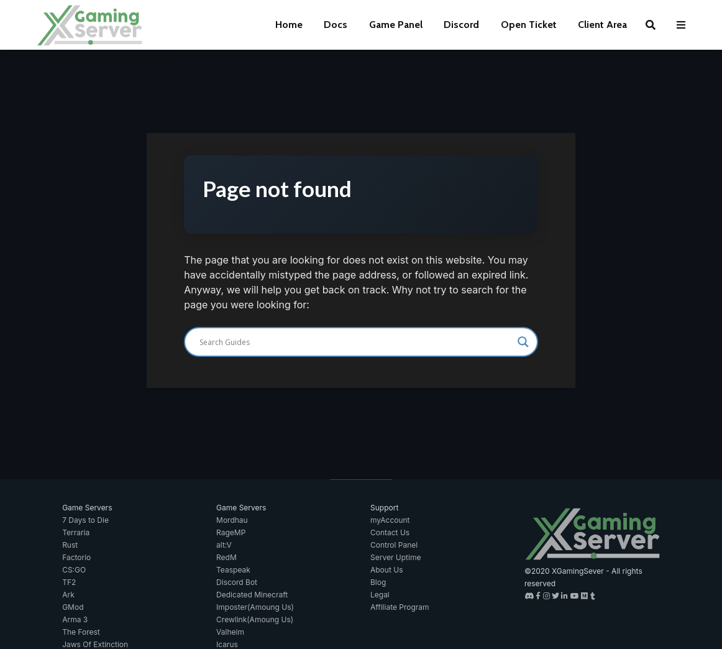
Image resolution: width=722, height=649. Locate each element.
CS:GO (74, 569)
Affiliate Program (399, 607)
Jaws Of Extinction (95, 644)
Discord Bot (236, 582)
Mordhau (232, 520)
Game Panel (396, 24)
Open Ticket (529, 24)
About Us (386, 569)
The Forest (81, 632)
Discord (461, 24)
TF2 (69, 582)
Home (289, 24)
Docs (335, 24)
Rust (70, 545)
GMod (72, 607)
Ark (68, 594)
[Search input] (355, 342)
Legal (380, 594)
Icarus (227, 644)
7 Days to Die (85, 520)
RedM (226, 557)
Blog (378, 582)
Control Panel (394, 545)
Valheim (230, 632)
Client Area (602, 24)
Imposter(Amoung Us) (255, 607)
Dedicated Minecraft (252, 594)
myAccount (390, 520)
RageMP (230, 532)
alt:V (224, 545)
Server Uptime (395, 557)
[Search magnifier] (523, 342)
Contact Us (389, 532)
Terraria (75, 532)
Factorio (76, 557)
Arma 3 (75, 619)
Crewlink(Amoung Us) (254, 619)
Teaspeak (233, 569)
